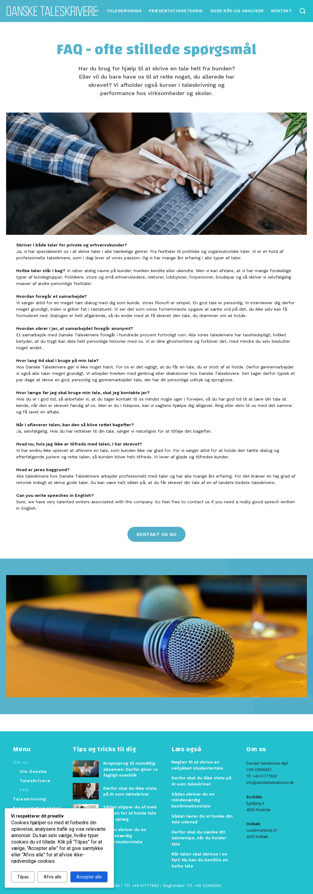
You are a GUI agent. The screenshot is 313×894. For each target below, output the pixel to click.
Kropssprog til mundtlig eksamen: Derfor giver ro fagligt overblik (130, 769)
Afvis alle (52, 876)
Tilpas (23, 876)
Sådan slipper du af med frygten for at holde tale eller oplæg (129, 812)
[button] (302, 10)
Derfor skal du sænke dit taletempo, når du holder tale (198, 837)
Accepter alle (89, 876)
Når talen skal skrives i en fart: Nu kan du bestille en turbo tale (199, 859)
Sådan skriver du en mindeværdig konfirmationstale (124, 835)
